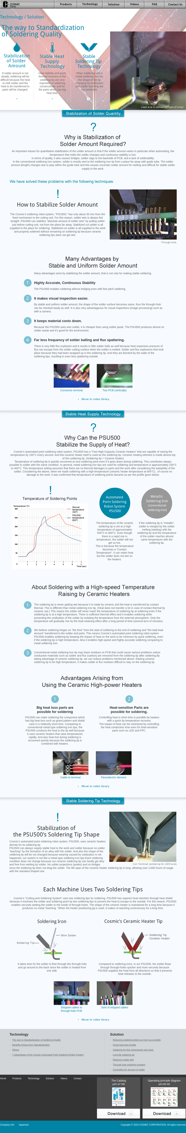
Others (15, 1050)
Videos (63, 1078)
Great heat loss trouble (124, 1045)
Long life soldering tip (123, 1055)
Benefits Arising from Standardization (31, 1045)
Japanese (24, 1124)
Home (3, 1078)
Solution (50, 1078)
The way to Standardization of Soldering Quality (36, 1040)
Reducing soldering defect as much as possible (137, 1040)
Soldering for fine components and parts (133, 1050)
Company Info (7, 1124)
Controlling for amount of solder (129, 1069)
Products (17, 1078)
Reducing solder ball (123, 1059)
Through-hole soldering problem (129, 1064)
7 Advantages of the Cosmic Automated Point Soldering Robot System (48, 1055)
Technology (33, 1078)
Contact (78, 1078)
